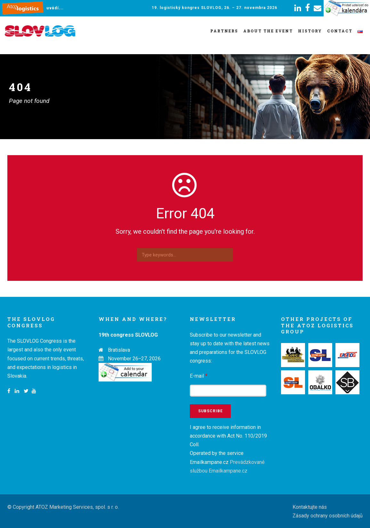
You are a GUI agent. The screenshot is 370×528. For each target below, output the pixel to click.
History (310, 30)
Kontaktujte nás (310, 507)
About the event (268, 30)
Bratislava (119, 350)
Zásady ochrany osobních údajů (328, 516)
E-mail (198, 376)
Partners (224, 30)
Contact (339, 30)
